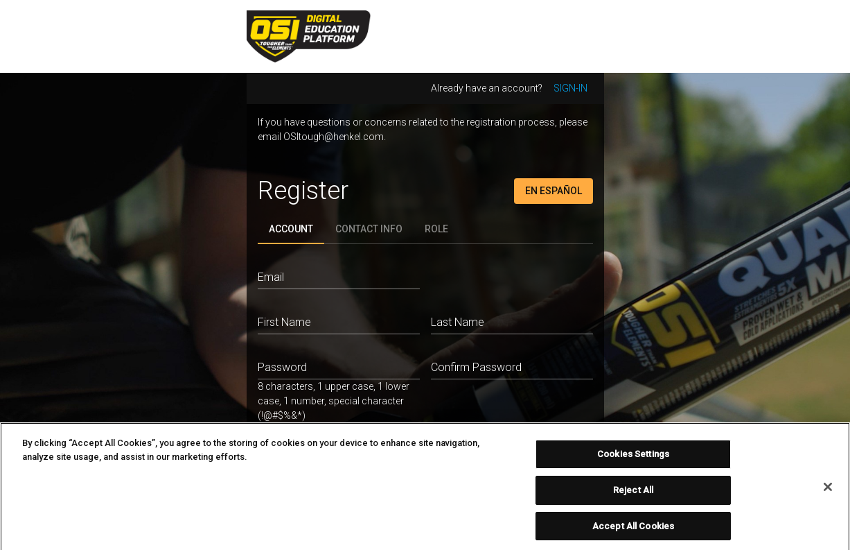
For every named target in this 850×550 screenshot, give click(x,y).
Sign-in (570, 88)
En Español (553, 190)
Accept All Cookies (633, 529)
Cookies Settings (633, 457)
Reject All (633, 493)
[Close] (828, 489)
